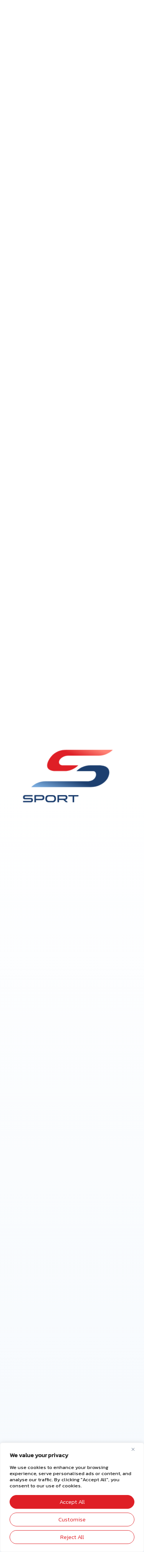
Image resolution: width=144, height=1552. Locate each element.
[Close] (136, 1449)
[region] (72, 1497)
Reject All (72, 1536)
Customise (72, 1519)
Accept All (72, 1501)
